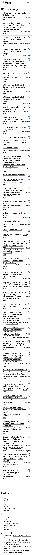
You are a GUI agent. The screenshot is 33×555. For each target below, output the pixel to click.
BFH (7, 546)
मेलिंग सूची (6, 510)
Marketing (7, 521)
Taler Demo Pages (10, 508)
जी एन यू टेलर (7, 502)
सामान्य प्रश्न (7, 496)
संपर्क (5, 504)
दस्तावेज (6, 498)
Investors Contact (9, 525)
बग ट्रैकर (6, 506)
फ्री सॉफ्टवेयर (14, 550)
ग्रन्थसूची (6, 500)
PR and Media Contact (11, 523)
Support (6, 527)
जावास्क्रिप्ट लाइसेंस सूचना (15, 553)
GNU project (8, 542)
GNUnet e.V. (17, 536)
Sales (5, 519)
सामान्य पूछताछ (8, 517)
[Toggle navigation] (28, 3)
